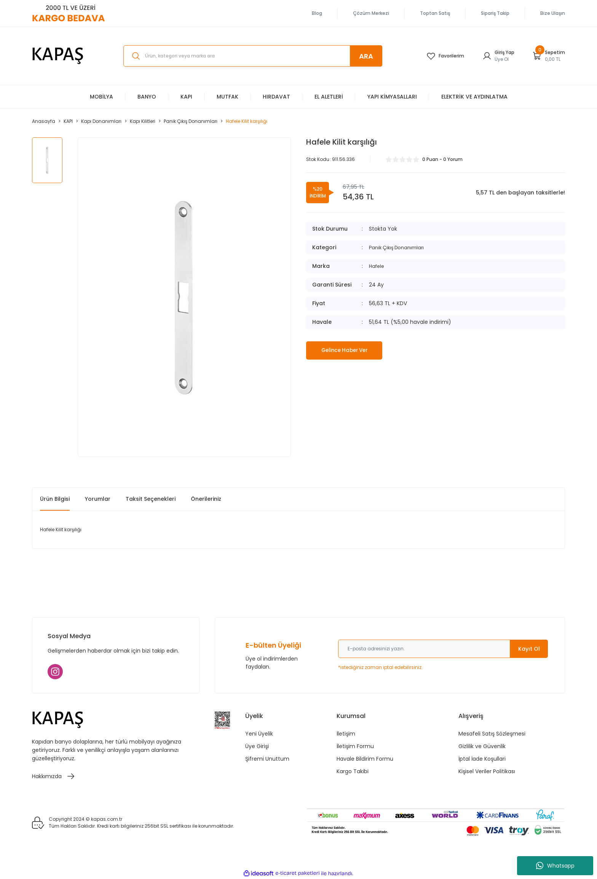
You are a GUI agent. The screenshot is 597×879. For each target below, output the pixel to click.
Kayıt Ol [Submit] (529, 649)
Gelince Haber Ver (344, 350)
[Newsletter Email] (443, 649)
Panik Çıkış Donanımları (399, 247)
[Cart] (549, 56)
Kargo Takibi (353, 771)
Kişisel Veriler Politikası (486, 771)
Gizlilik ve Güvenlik (482, 746)
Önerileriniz (206, 499)
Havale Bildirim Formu (365, 759)
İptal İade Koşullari (482, 759)
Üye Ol (502, 59)
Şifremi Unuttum (267, 759)
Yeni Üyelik (259, 733)
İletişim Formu (355, 746)
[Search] (252, 56)
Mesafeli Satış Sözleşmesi (491, 733)
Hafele (377, 266)
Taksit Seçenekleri (151, 499)
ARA (366, 56)
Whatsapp (555, 865)
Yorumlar (97, 499)
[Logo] (58, 56)
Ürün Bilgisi (55, 499)
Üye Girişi (257, 746)
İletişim (346, 733)
